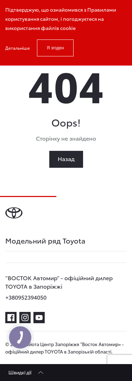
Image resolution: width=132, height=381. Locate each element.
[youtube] (39, 317)
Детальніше (17, 48)
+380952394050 (25, 297)
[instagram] (25, 317)
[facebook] (11, 317)
